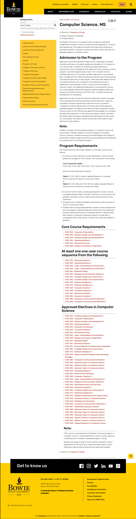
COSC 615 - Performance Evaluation (79, 374)
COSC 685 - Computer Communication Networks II (85, 302)
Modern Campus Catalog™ (89, 516)
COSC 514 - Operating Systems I (77, 240)
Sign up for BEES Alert (96, 500)
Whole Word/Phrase (28, 32)
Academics (84, 12)
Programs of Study (30, 64)
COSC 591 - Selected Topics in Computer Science (84, 365)
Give (122, 4)
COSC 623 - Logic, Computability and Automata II (85, 269)
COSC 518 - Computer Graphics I (78, 288)
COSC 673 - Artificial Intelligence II (79, 285)
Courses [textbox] (23, 22)
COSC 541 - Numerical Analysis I (78, 293)
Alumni (129, 12)
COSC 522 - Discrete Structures (77, 243)
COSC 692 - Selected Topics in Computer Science (85, 415)
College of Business (30, 71)
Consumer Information (96, 493)
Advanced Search (27, 35)
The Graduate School (31, 57)
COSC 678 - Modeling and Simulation (80, 401)
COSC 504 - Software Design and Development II (84, 238)
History (25, 53)
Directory (85, 4)
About (50, 12)
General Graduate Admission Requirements (34, 90)
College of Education (31, 74)
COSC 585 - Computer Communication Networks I (85, 299)
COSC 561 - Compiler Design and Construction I (84, 277)
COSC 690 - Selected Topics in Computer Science (85, 409)
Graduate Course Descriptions (34, 81)
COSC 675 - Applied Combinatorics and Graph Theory (86, 396)
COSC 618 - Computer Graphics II (78, 291)
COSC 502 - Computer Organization (79, 232)
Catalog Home (28, 43)
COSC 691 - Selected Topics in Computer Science (84, 412)
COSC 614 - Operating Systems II (78, 263)
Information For (108, 4)
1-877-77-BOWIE (61, 479)
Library (94, 4)
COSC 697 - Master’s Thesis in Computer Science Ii (85, 420)
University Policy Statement (33, 50)
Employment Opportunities (98, 479)
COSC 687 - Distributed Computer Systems (82, 407)
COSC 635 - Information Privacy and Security (83, 385)
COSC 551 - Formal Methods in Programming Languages (87, 346)
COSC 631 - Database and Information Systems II (84, 274)
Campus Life (100, 12)
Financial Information (31, 98)
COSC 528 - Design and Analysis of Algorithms (83, 246)
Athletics (115, 12)
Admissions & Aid (66, 12)
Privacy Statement (94, 496)
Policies (90, 483)
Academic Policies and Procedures (36, 85)
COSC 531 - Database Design (76, 271)
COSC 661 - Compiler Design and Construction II (84, 280)
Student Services (29, 101)
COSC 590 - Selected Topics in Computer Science (85, 363)
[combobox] (38, 22)
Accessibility (92, 486)
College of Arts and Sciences (34, 67)
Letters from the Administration (35, 46)
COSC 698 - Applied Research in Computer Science (85, 423)
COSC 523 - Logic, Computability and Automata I (84, 266)
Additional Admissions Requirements (37, 94)
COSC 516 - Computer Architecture (79, 327)
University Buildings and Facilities (35, 105)
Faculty (25, 60)
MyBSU (75, 4)
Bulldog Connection (61, 4)
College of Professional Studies (35, 78)
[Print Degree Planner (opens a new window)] (109, 21)
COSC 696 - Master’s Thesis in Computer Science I (85, 418)
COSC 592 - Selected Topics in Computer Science (84, 368)
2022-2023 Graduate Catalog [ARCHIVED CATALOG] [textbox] (37, 28)
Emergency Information (96, 489)
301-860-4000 (46, 479)
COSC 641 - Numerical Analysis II (78, 296)
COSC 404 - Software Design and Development (84, 316)
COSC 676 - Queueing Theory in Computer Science (85, 398)
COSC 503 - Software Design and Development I (84, 235)
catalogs (41, 516)
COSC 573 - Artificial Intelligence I (78, 282)
